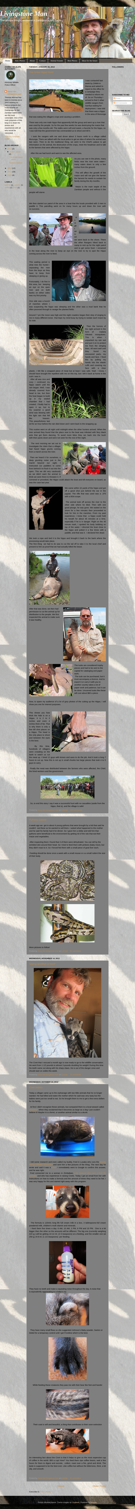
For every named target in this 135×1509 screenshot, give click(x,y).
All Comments (120, 103)
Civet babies (36, 1087)
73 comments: (76, 1075)
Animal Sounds (56, 61)
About (32, 61)
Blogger (94, 1502)
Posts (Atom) (45, 1492)
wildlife (7, 188)
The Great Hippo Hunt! (41, 72)
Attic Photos (20, 61)
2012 (10, 168)
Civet (54, 1167)
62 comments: (76, 951)
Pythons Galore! (38, 819)
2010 (10, 175)
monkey (17, 185)
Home (7, 61)
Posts (117, 98)
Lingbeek (75, 1502)
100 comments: (76, 810)
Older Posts (99, 1486)
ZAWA (15, 188)
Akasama (33, 1110)
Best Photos (72, 61)
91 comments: (76, 1478)
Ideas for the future (89, 61)
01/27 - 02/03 (15, 152)
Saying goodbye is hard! (42, 964)
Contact (42, 61)
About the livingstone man (14, 93)
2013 (10, 149)
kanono (7, 185)
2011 (10, 172)
